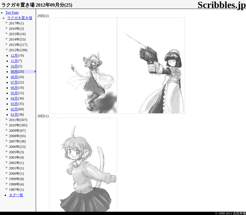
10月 (14, 66)
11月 (14, 61)
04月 (14, 98)
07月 (14, 82)
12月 (14, 55)
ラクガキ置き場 (19, 18)
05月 (14, 93)
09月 (14, 71)
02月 (14, 109)
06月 (14, 88)
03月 (14, 104)
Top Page (12, 12)
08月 (14, 77)
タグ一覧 (16, 195)
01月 (14, 114)
